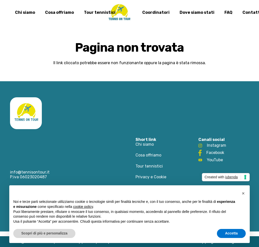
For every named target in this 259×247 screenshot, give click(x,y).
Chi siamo (145, 144)
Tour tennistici (149, 166)
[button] (243, 193)
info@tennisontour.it (30, 172)
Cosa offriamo (148, 155)
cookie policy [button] (83, 207)
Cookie (160, 177)
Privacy (143, 177)
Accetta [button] (231, 233)
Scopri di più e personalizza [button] (44, 233)
